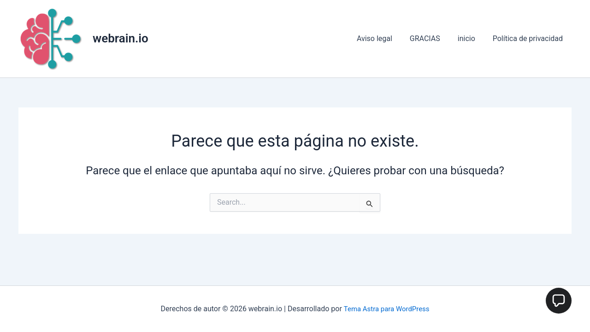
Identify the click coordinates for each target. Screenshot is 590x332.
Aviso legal (384, 38)
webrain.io (120, 38)
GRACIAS (432, 38)
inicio (470, 38)
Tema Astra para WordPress (386, 308)
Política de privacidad (529, 38)
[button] (559, 301)
